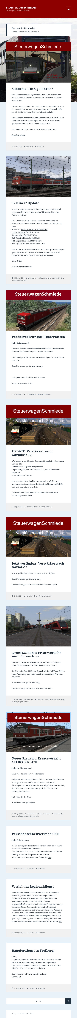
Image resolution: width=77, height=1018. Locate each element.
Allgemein (42, 278)
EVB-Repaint (17, 238)
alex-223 (40, 469)
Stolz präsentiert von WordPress (23, 1014)
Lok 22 (45, 220)
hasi (13, 702)
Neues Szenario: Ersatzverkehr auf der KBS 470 (36, 760)
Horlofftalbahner (31, 507)
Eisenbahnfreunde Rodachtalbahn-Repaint (30, 223)
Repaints (61, 278)
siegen (20, 702)
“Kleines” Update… (27, 203)
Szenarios (40, 146)
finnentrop (60, 700)
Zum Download (18, 135)
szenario (27, 702)
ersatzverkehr (51, 700)
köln (30, 816)
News (49, 278)
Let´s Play (59, 117)
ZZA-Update (17, 243)
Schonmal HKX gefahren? (32, 88)
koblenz (25, 816)
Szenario (39, 461)
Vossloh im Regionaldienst (33, 886)
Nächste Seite (68, 1001)
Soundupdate (17, 235)
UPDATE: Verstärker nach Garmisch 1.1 (32, 453)
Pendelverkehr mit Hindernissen (38, 337)
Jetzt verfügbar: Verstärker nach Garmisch (38, 565)
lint (16, 702)
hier (33, 366)
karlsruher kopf (17, 816)
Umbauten (23, 280)
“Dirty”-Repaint (18, 232)
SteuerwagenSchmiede (21, 7)
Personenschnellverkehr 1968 (35, 834)
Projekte (54, 278)
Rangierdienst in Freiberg (33, 950)
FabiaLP (31, 869)
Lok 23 (55, 220)
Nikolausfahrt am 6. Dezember (34, 229)
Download (16, 977)
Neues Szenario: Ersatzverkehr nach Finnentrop (36, 654)
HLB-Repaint (17, 241)
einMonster (29, 146)
